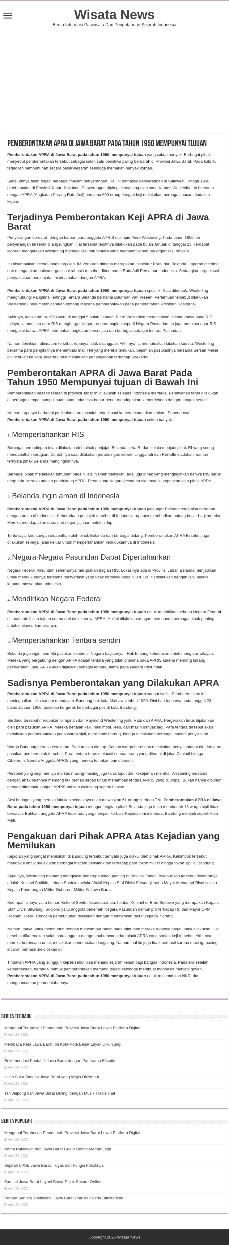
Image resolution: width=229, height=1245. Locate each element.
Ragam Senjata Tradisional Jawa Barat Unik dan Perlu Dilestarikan (63, 1198)
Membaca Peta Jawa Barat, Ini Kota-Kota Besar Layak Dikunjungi (62, 1044)
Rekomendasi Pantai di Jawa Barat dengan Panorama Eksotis (59, 1060)
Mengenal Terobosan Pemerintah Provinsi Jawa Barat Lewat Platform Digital (72, 1028)
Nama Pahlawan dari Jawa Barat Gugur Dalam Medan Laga (57, 1149)
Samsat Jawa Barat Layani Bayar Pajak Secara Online (52, 1181)
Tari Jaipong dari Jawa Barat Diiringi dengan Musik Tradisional (59, 1093)
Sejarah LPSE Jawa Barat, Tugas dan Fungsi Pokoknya (54, 1165)
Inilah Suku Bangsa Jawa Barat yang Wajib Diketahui (51, 1077)
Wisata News (114, 14)
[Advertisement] (114, 73)
